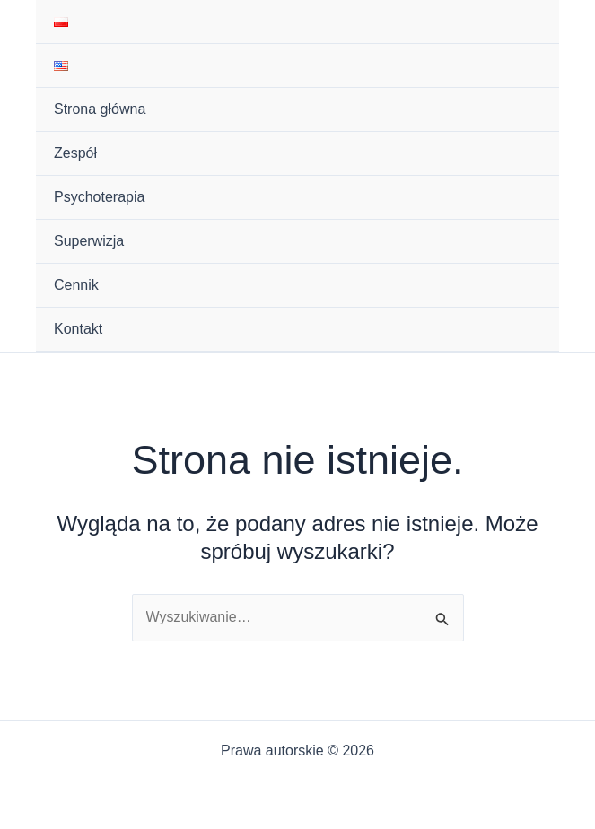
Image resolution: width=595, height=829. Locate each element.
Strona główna (99, 109)
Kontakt (78, 328)
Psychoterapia (99, 197)
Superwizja (89, 241)
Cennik (76, 284)
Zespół (75, 153)
